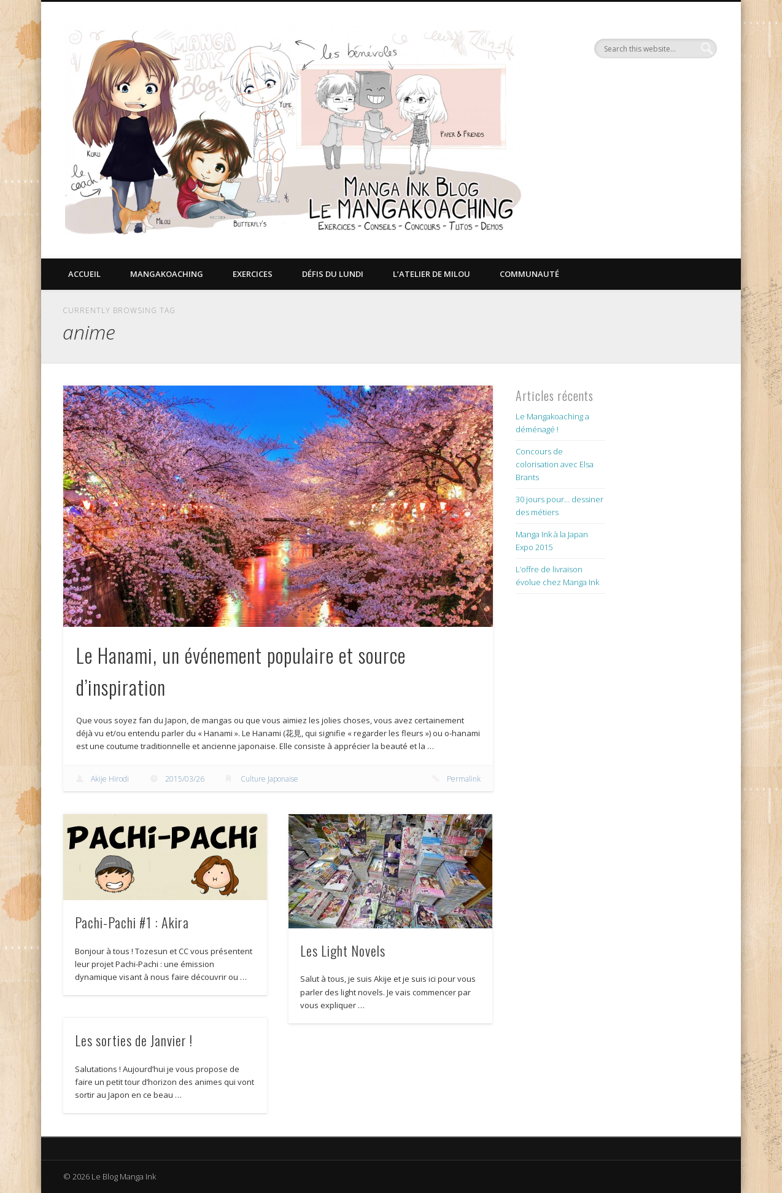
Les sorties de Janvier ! (134, 1040)
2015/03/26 (184, 779)
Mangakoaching (166, 273)
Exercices (253, 273)
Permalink (464, 779)
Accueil (84, 273)
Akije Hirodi (110, 779)
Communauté (529, 273)
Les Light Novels (342, 950)
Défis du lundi (332, 273)
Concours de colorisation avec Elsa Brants (555, 464)
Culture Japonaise (269, 779)
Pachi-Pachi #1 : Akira (132, 922)
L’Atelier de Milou (431, 273)
